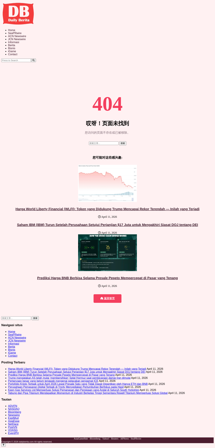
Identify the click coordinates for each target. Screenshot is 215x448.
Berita (11, 45)
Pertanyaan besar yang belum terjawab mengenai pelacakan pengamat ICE (53, 381)
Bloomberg (14, 412)
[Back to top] (3, 445)
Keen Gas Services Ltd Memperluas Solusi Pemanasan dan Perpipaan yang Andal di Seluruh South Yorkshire (73, 390)
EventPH (13, 433)
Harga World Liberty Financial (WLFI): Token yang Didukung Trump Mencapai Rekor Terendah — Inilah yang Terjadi (107, 209)
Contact (12, 54)
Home (11, 30)
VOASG (13, 430)
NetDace (13, 424)
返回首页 (107, 298)
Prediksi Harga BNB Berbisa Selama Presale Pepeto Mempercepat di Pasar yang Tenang (107, 278)
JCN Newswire (17, 39)
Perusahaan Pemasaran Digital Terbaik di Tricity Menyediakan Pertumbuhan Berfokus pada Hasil (66, 387)
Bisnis (11, 48)
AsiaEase (13, 421)
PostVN (12, 427)
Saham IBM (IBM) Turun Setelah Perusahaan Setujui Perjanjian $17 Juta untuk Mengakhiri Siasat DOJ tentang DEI (107, 225)
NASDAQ (13, 409)
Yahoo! (105, 438)
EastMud (13, 418)
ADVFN (12, 406)
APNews (124, 438)
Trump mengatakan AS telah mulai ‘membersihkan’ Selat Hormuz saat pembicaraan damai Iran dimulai (69, 377)
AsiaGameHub (81, 438)
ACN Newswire (17, 36)
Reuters (114, 438)
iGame (12, 51)
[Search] (33, 60)
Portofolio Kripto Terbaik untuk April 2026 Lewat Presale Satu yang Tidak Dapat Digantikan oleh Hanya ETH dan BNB (78, 384)
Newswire (14, 415)
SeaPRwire (15, 33)
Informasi (13, 42)
